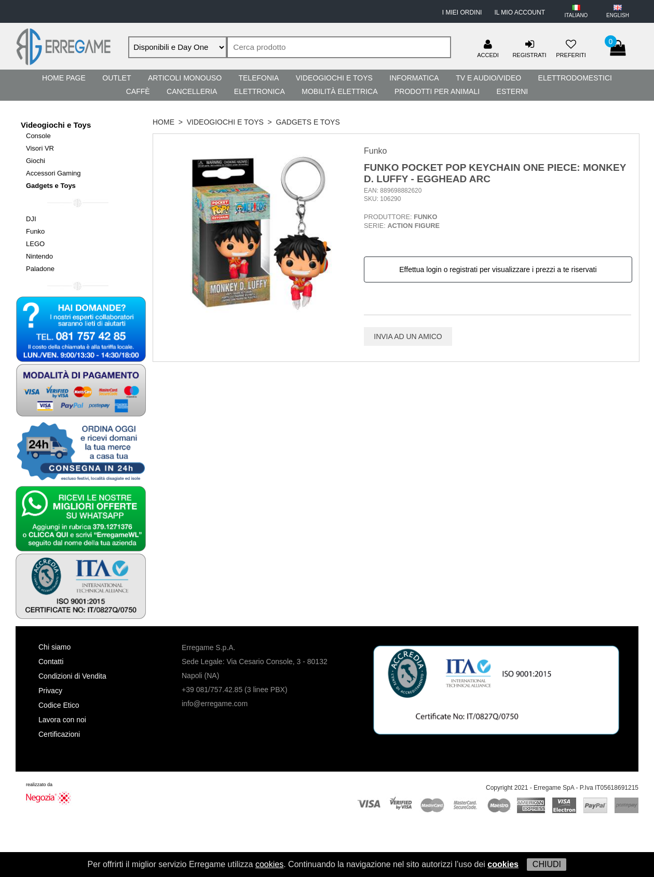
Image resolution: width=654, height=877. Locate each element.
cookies (269, 864)
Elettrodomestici (575, 78)
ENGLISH (617, 15)
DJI (31, 219)
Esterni (512, 91)
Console (38, 136)
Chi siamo (54, 647)
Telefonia (258, 78)
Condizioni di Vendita (72, 676)
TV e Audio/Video (488, 78)
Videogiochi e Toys (334, 78)
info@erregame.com (215, 703)
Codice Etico (58, 705)
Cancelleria (192, 91)
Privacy (50, 690)
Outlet (116, 78)
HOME (163, 122)
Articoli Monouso (185, 78)
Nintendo (39, 256)
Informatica (414, 78)
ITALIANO (576, 15)
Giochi (35, 161)
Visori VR (40, 148)
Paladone (40, 269)
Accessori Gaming (53, 173)
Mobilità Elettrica (339, 91)
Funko (35, 231)
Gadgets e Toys (51, 186)
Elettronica (259, 91)
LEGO (35, 244)
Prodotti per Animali (437, 91)
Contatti (50, 661)
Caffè (138, 91)
